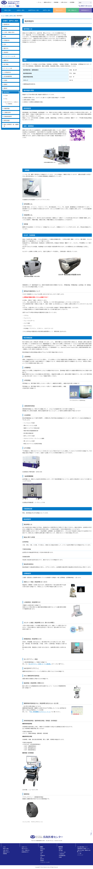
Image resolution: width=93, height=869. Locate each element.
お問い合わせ (64, 2)
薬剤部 (5, 88)
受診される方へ (25, 848)
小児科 (41, 852)
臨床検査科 (6, 92)
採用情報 (72, 2)
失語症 (5, 80)
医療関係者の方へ (25, 852)
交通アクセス (24, 847)
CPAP (6, 95)
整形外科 (6, 48)
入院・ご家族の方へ (26, 850)
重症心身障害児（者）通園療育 (11, 125)
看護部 (5, 84)
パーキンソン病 (8, 68)
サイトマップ (80, 855)
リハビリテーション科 (9, 56)
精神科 (5, 28)
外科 (5, 44)
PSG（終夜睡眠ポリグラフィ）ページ (40, 712)
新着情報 (56, 2)
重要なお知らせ (47, 2)
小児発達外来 (7, 72)
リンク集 (79, 853)
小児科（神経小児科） (9, 32)
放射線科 (6, 52)
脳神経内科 (6, 24)
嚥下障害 (6, 64)
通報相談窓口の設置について (83, 848)
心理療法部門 (7, 112)
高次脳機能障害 (8, 76)
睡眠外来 (6, 60)
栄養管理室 (6, 108)
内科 (5, 36)
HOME (4, 847)
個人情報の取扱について (83, 847)
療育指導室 (6, 120)
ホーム (39, 2)
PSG (6, 99)
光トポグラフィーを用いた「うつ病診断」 (12, 102)
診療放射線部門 (8, 116)
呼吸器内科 (6, 40)
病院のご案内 (6, 848)
